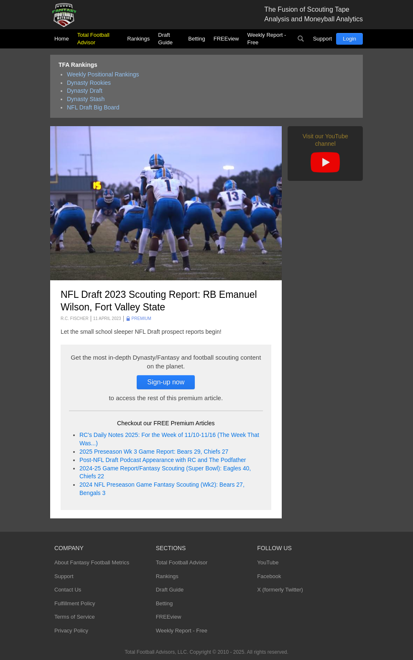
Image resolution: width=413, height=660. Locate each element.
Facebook (269, 576)
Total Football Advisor (93, 39)
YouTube (267, 562)
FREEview (226, 39)
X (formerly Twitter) (280, 589)
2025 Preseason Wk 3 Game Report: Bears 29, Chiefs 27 (153, 451)
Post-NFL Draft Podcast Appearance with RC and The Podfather (162, 460)
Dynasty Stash (86, 99)
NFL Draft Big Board (93, 107)
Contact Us (67, 589)
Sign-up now (165, 382)
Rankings (138, 39)
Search (301, 38)
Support (322, 39)
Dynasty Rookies (89, 82)
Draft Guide (165, 39)
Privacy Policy (71, 630)
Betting (196, 39)
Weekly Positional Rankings (103, 74)
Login (349, 39)
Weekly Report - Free (266, 39)
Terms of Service (74, 617)
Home (61, 39)
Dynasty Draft (84, 90)
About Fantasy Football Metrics (91, 562)
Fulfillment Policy (74, 603)
